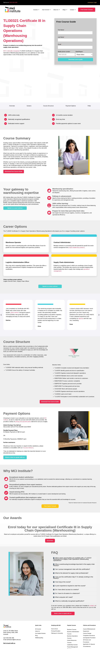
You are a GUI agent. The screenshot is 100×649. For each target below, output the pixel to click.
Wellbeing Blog (39, 616)
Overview (12, 84)
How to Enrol (54, 607)
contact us (92, 584)
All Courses (38, 607)
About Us (55, 9)
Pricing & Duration (56, 609)
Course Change (87, 612)
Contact (72, 9)
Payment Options (71, 84)
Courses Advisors (28, 426)
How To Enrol (45, 9)
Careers (29, 84)
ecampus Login (92, 2)
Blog (36, 614)
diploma (81, 297)
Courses (35, 9)
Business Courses (71, 608)
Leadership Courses (72, 623)
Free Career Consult (87, 9)
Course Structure (48, 84)
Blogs (64, 9)
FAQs (89, 84)
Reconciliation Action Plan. (14, 639)
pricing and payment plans (23, 400)
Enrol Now (50, 519)
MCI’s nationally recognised (11, 51)
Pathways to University (57, 612)
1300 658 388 (13, 2)
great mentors (15, 291)
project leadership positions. (76, 226)
